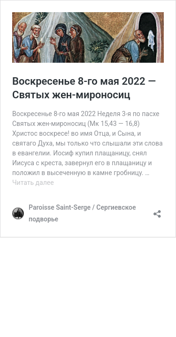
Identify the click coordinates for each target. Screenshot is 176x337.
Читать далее (33, 182)
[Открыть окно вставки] (157, 211)
